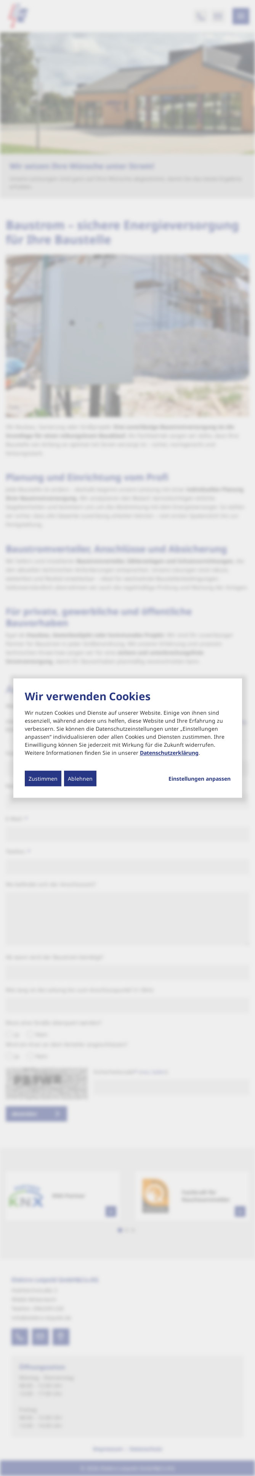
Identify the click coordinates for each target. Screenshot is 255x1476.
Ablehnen (80, 778)
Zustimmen (43, 778)
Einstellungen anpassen (199, 778)
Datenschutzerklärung (169, 752)
